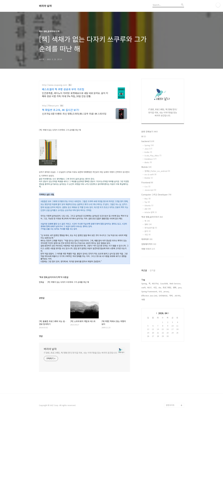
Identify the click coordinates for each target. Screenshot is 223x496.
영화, (175, 372)
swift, (143, 372)
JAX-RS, (177, 381)
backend (147, 141)
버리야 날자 (45, 5)
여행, (143, 385)
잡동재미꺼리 (148, 244)
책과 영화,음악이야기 (152, 216)
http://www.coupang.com (54, 85)
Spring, (144, 368)
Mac (147, 198)
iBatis (148, 162)
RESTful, (155, 368)
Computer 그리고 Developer (156, 194)
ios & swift (150, 174)
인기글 (152, 355)
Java (148, 148)
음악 (147, 231)
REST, (149, 372)
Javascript (150, 190)
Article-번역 (150, 212)
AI (143, 136)
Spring (149, 145)
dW (147, 208)
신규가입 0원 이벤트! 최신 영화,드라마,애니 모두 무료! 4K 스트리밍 (74, 113)
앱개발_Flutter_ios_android (157, 171)
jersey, (167, 376)
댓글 (41, 415)
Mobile (146, 167)
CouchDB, (164, 368)
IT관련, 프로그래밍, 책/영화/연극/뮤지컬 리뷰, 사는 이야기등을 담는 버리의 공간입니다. (80, 432)
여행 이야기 (148, 248)
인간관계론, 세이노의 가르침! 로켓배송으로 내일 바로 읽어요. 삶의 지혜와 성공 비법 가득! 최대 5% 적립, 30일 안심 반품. (75, 94)
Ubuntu (148, 205)
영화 (148, 224)
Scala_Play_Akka (152, 155)
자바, (171, 381)
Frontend (147, 182)
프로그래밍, (167, 372)
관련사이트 (170, 484)
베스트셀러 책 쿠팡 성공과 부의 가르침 (63, 89)
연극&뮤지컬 (150, 227)
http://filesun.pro (50, 105)
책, (150, 368)
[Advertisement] (84, 145)
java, (180, 372)
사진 (147, 234)
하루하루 (146, 239)
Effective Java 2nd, (149, 381)
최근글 (144, 355)
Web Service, (175, 368)
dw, (160, 372)
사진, (155, 372)
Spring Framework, (149, 376)
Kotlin (148, 152)
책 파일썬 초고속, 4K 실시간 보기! (60, 109)
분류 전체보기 (149, 131)
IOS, (160, 376)
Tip (147, 202)
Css (147, 186)
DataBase (150, 159)
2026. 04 (162, 398)
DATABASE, (163, 381)
